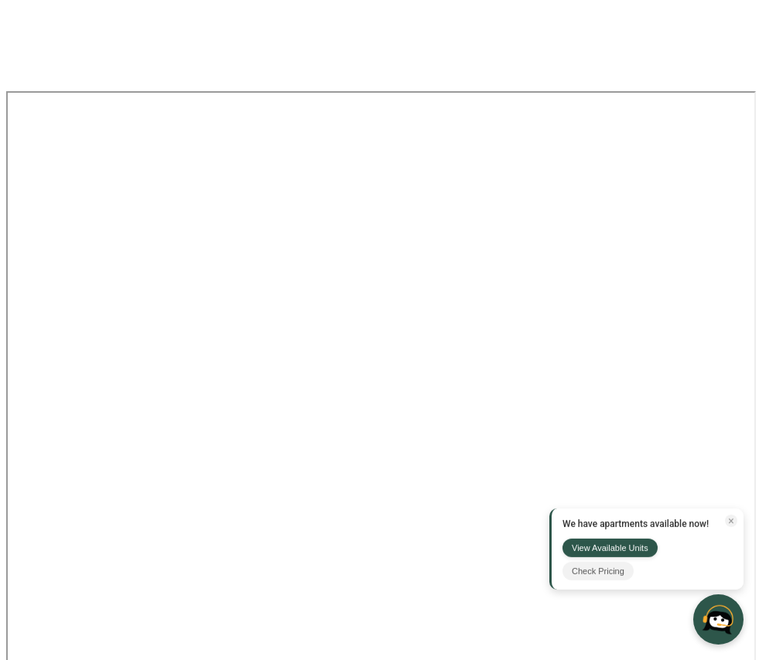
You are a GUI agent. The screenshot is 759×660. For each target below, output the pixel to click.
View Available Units (610, 548)
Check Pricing (598, 571)
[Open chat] (718, 619)
